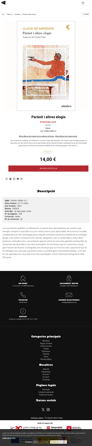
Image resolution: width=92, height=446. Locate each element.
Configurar (28, 442)
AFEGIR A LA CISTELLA (48, 168)
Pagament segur (69, 283)
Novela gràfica (46, 359)
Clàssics (48, 128)
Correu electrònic (69, 300)
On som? (23, 283)
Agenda (46, 369)
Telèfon (23, 300)
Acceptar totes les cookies (58, 442)
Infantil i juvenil (46, 346)
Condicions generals (46, 392)
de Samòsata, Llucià (48, 122)
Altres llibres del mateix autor (66, 136)
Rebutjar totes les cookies (41, 442)
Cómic (46, 357)
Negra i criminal (46, 343)
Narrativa (46, 341)
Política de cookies (46, 395)
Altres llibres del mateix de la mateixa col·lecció (36, 136)
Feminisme (46, 351)
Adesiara (48, 125)
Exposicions (46, 372)
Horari (23, 316)
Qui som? (46, 374)
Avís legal (46, 389)
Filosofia (46, 354)
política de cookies (9, 438)
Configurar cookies (37, 418)
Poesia (46, 349)
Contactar (46, 380)
